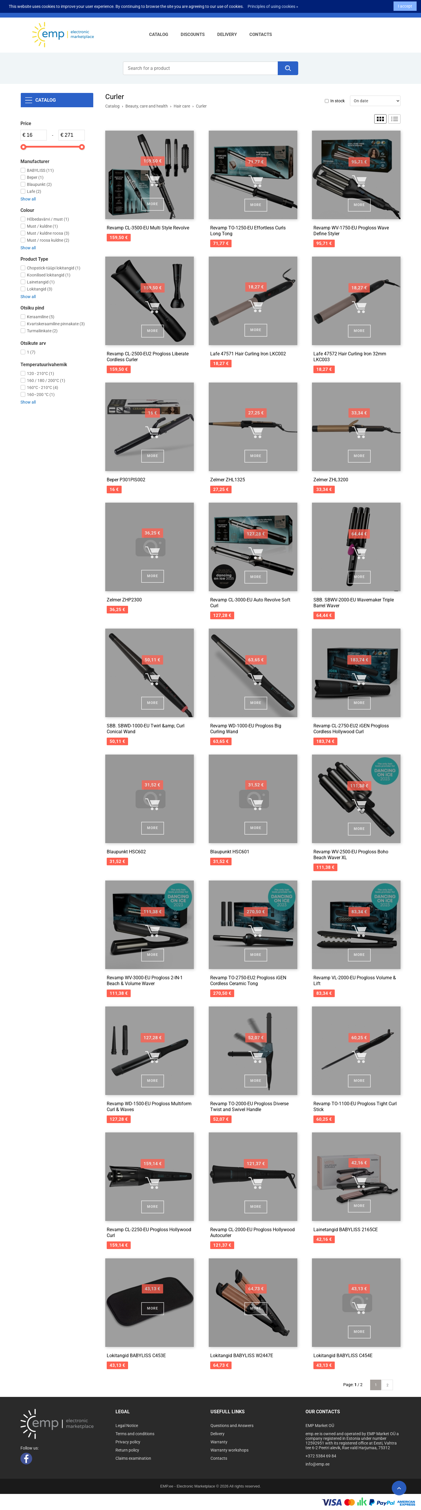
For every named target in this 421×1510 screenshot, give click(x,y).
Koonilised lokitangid (48, 275)
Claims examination (133, 1458)
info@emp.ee (90, 9)
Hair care (182, 106)
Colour (27, 210)
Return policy (127, 1450)
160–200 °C (41, 394)
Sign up (158, 9)
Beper (35, 177)
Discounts (193, 34)
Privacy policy (127, 1442)
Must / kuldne (42, 226)
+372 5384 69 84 (54, 9)
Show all (28, 199)
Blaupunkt (39, 184)
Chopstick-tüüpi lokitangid (53, 268)
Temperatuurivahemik (43, 364)
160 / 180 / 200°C (46, 380)
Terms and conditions (134, 1433)
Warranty (218, 1442)
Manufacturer (34, 161)
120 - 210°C (40, 373)
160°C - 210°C (42, 387)
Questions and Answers (231, 1425)
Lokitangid (39, 289)
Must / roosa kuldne (48, 240)
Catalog (158, 34)
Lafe (34, 191)
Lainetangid (41, 282)
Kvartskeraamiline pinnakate (56, 323)
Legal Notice (126, 1425)
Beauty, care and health (146, 106)
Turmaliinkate (42, 330)
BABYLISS (40, 170)
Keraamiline (40, 316)
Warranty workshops (229, 1450)
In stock (337, 100)
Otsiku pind (32, 308)
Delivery (227, 34)
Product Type (34, 259)
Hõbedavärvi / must (48, 219)
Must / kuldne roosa (48, 233)
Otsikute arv (33, 343)
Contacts (260, 34)
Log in (138, 9)
